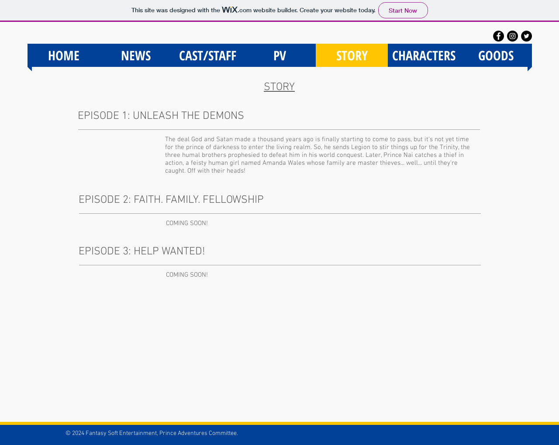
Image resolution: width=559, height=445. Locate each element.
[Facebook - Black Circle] (498, 36)
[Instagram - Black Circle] (512, 36)
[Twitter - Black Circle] (526, 36)
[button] (496, 55)
